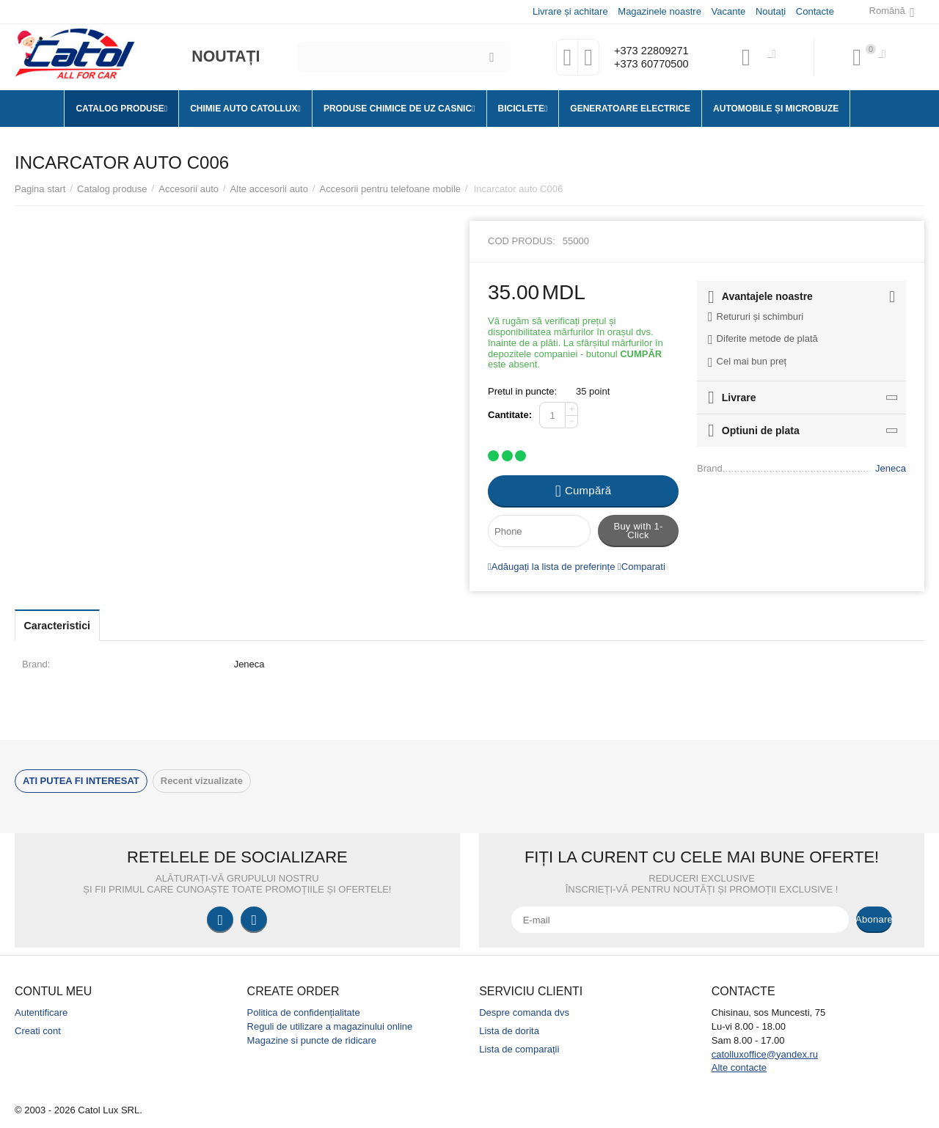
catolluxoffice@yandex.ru (765, 1054)
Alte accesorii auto (269, 188)
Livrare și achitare (569, 11)
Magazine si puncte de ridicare (312, 1040)
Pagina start (40, 188)
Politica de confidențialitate (303, 1012)
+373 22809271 (647, 50)
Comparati (641, 566)
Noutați (770, 11)
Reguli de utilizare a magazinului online (330, 1026)
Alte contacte (739, 1067)
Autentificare (41, 1012)
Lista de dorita (509, 1030)
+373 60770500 (647, 64)
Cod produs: (521, 240)
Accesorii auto (188, 188)
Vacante (728, 11)
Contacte (814, 11)
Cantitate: (510, 414)
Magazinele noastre (659, 11)
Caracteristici (67, 625)
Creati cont (38, 1030)
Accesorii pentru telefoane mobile (390, 188)
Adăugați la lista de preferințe (551, 566)
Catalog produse (112, 188)
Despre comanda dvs (524, 1012)
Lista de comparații (519, 1049)
